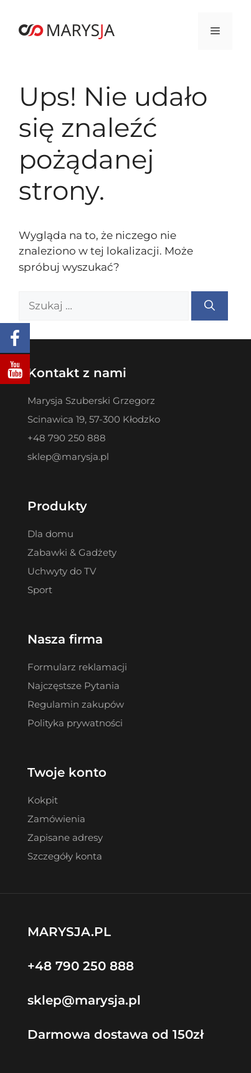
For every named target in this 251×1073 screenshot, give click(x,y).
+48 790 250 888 (80, 965)
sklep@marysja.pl (84, 1000)
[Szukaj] (209, 306)
